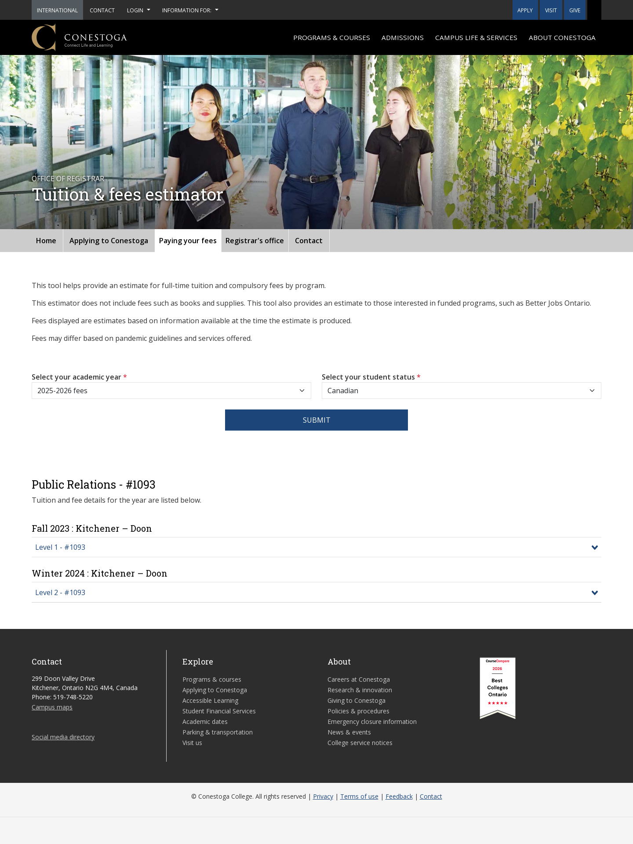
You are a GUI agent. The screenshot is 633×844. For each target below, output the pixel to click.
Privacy (323, 796)
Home (46, 240)
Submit (317, 420)
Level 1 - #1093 (60, 547)
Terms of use (359, 796)
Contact (309, 240)
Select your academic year (79, 377)
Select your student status (371, 377)
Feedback (399, 796)
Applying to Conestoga (108, 240)
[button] (594, 10)
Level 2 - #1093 (60, 592)
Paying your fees (188, 240)
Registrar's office (255, 240)
